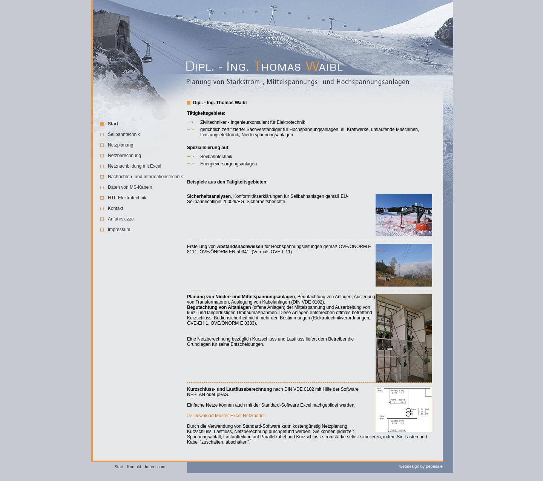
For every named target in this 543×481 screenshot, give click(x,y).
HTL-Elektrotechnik (127, 197)
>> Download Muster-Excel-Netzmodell (226, 415)
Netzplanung (120, 145)
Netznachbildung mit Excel (134, 166)
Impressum (119, 229)
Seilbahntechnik (124, 134)
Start (113, 123)
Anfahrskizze (121, 219)
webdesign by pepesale (421, 466)
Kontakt (115, 208)
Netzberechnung (124, 155)
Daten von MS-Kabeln (130, 187)
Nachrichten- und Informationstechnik (145, 176)
